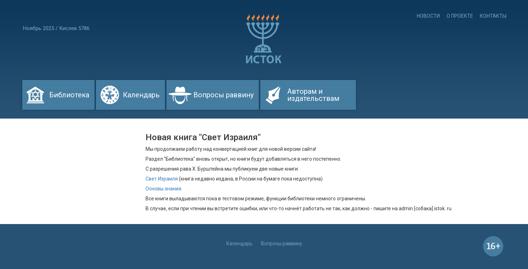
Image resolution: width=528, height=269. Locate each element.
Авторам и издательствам (313, 95)
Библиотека (69, 95)
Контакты (493, 16)
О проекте (460, 16)
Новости (428, 16)
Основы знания (163, 188)
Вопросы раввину (223, 95)
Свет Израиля (162, 179)
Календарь (141, 95)
